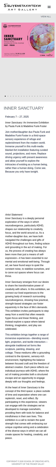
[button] (49, 6)
